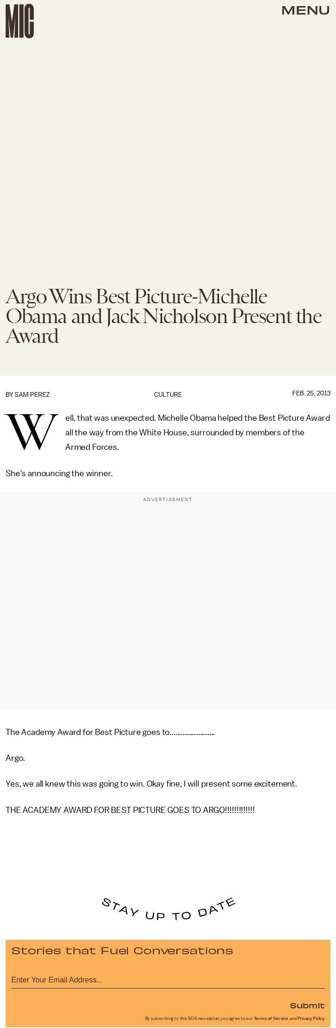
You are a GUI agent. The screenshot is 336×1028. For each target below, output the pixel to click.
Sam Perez (32, 394)
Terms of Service (271, 1018)
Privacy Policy (311, 1018)
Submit (307, 1005)
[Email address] (168, 978)
